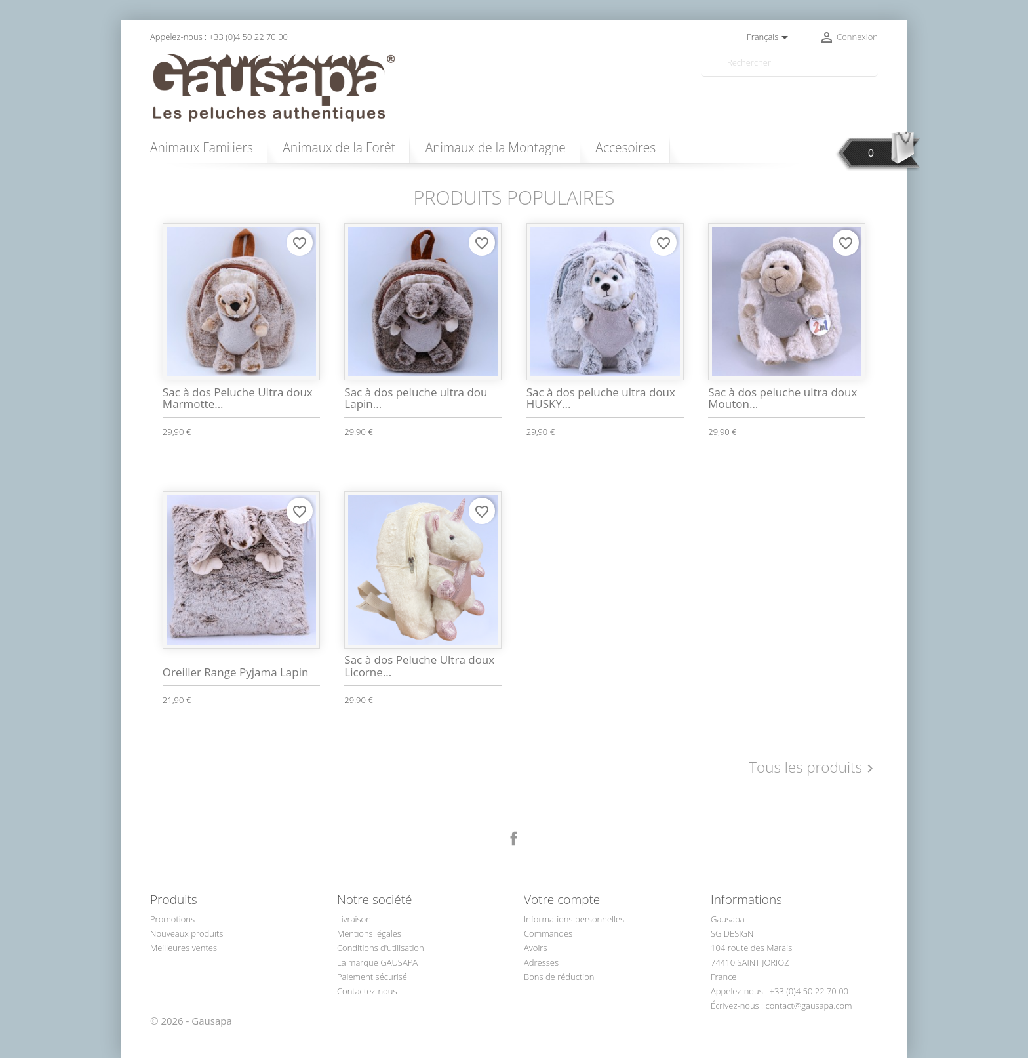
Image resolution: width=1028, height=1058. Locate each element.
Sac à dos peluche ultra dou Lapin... (415, 398)
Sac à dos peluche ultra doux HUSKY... (600, 398)
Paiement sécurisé (372, 977)
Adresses (541, 962)
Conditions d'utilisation (380, 948)
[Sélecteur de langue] (770, 37)
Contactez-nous (367, 991)
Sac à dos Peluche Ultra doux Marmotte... (238, 398)
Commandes (548, 933)
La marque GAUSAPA (377, 962)
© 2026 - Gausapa (191, 1020)
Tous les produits (813, 768)
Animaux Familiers (201, 147)
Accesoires (625, 147)
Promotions (172, 919)
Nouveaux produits (186, 933)
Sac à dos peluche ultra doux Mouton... (782, 398)
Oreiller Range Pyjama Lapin (236, 672)
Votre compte (562, 899)
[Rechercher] (789, 63)
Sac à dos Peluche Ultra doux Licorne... (419, 666)
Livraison (354, 919)
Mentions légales (369, 933)
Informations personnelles (574, 919)
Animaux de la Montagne (495, 147)
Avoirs (535, 948)
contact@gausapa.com (809, 1005)
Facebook (514, 839)
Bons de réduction (559, 977)
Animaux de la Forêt (339, 147)
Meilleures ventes (183, 948)
